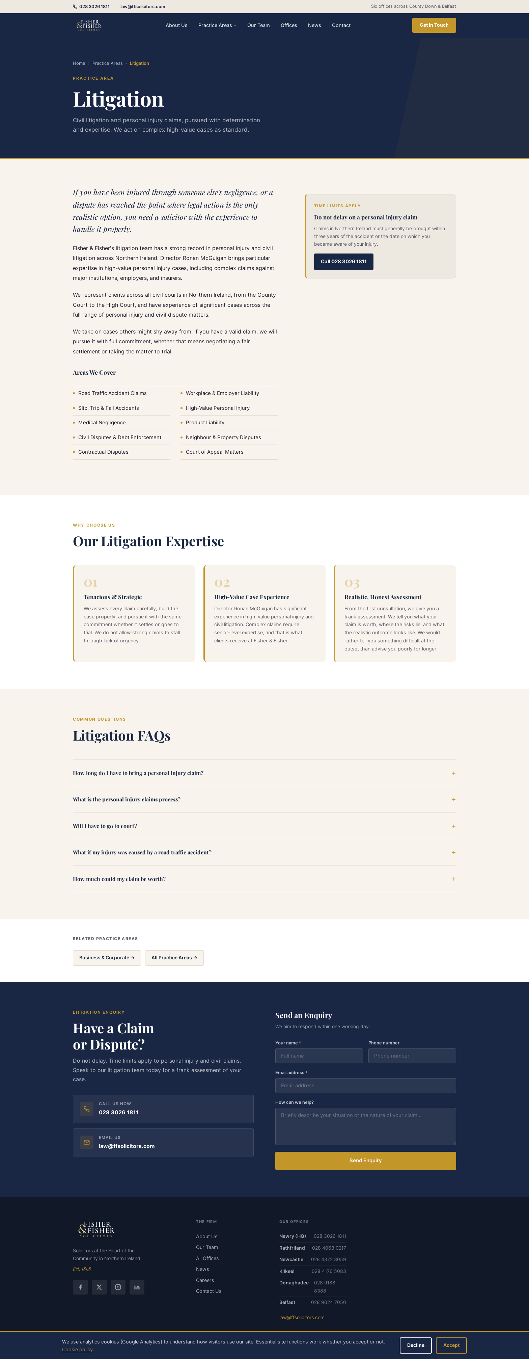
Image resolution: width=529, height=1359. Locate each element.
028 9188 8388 (324, 1287)
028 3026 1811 (91, 6)
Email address (291, 1073)
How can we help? (294, 1102)
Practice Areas (217, 25)
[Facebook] (80, 1287)
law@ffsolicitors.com (142, 6)
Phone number (383, 1043)
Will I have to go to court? (105, 826)
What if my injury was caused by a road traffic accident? (142, 852)
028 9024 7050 (328, 1302)
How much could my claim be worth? (119, 879)
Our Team (258, 25)
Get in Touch (434, 25)
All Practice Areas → (174, 957)
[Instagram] (118, 1287)
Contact (341, 25)
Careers (205, 1280)
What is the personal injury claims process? (126, 799)
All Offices (207, 1258)
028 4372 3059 (328, 1259)
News (314, 25)
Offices (289, 25)
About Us (177, 25)
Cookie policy (77, 1349)
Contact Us (209, 1291)
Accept (451, 1345)
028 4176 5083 (329, 1271)
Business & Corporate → (107, 957)
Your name (288, 1043)
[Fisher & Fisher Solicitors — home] (88, 25)
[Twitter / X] (99, 1287)
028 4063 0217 (329, 1248)
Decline (415, 1345)
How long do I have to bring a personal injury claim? (138, 773)
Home (79, 63)
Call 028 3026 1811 (344, 262)
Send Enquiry (366, 1161)
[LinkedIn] (137, 1287)
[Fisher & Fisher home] (126, 1229)
